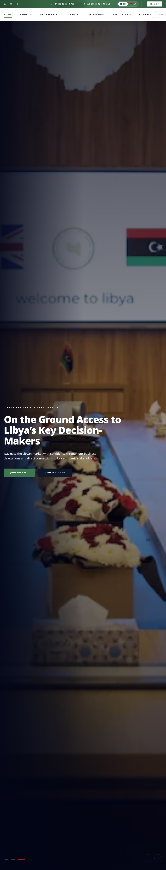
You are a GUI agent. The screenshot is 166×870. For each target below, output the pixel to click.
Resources (121, 15)
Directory (97, 15)
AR (133, 4)
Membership (49, 15)
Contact (145, 15)
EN (123, 4)
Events (73, 15)
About (24, 15)
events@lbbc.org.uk (97, 4)
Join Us (154, 4)
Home (8, 15)
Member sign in (55, 472)
